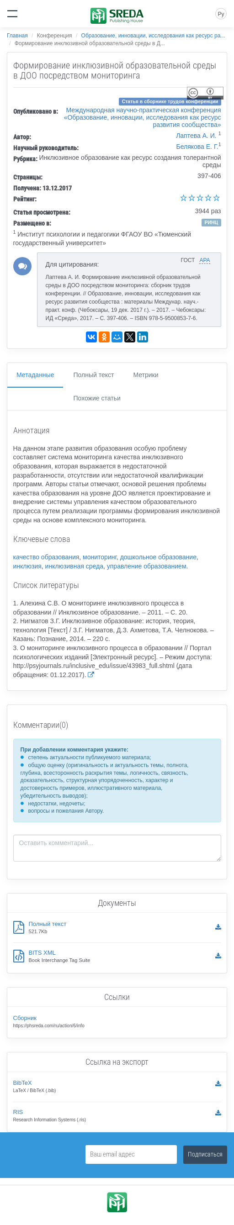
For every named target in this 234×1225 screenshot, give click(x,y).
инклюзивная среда (74, 566)
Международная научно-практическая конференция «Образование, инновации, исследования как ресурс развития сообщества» (142, 117)
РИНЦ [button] (211, 222)
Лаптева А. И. (196, 135)
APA (204, 260)
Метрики (145, 375)
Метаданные (35, 375)
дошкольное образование (158, 557)
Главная (17, 35)
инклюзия (27, 566)
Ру (221, 14)
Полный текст (93, 375)
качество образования (46, 557)
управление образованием (146, 566)
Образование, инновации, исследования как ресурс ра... (153, 35)
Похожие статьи (96, 398)
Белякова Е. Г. (197, 146)
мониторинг (100, 557)
